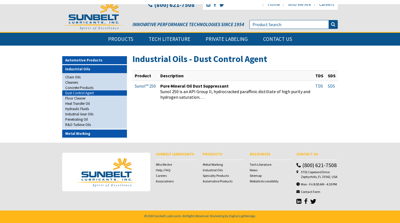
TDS (319, 86)
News (254, 170)
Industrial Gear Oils (79, 114)
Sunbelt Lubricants (167, 216)
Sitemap (256, 176)
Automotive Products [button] (83, 60)
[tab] (94, 60)
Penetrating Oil (76, 119)
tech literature (169, 39)
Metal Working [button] (77, 133)
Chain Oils (73, 77)
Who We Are (164, 164)
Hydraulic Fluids (77, 108)
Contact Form (310, 192)
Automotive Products (217, 181)
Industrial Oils (213, 170)
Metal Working (213, 164)
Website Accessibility (264, 181)
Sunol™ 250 (145, 86)
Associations (165, 181)
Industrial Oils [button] (77, 69)
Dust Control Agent (79, 93)
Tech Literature (260, 164)
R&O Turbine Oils (78, 124)
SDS (331, 86)
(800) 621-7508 (171, 5)
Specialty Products (216, 176)
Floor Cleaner (75, 98)
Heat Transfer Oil (77, 103)
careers (326, 4)
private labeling (227, 39)
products (120, 39)
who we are (299, 4)
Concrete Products (79, 87)
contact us (277, 39)
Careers (161, 176)
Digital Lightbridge (242, 216)
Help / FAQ (163, 170)
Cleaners (71, 82)
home (274, 4)
